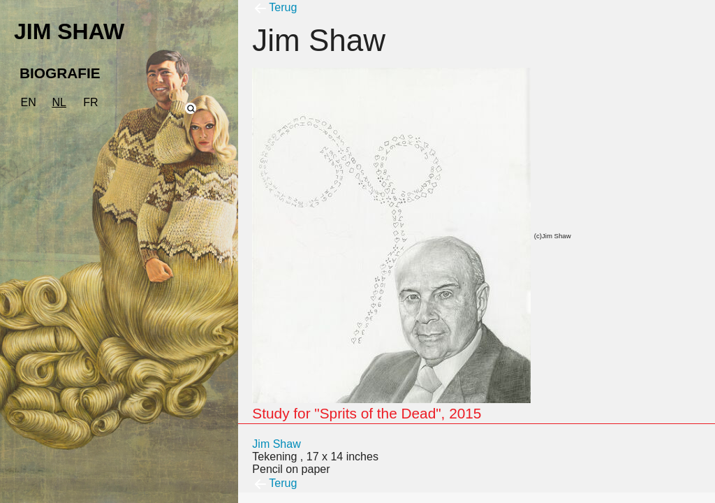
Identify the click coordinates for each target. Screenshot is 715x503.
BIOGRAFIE (60, 73)
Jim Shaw (276, 444)
